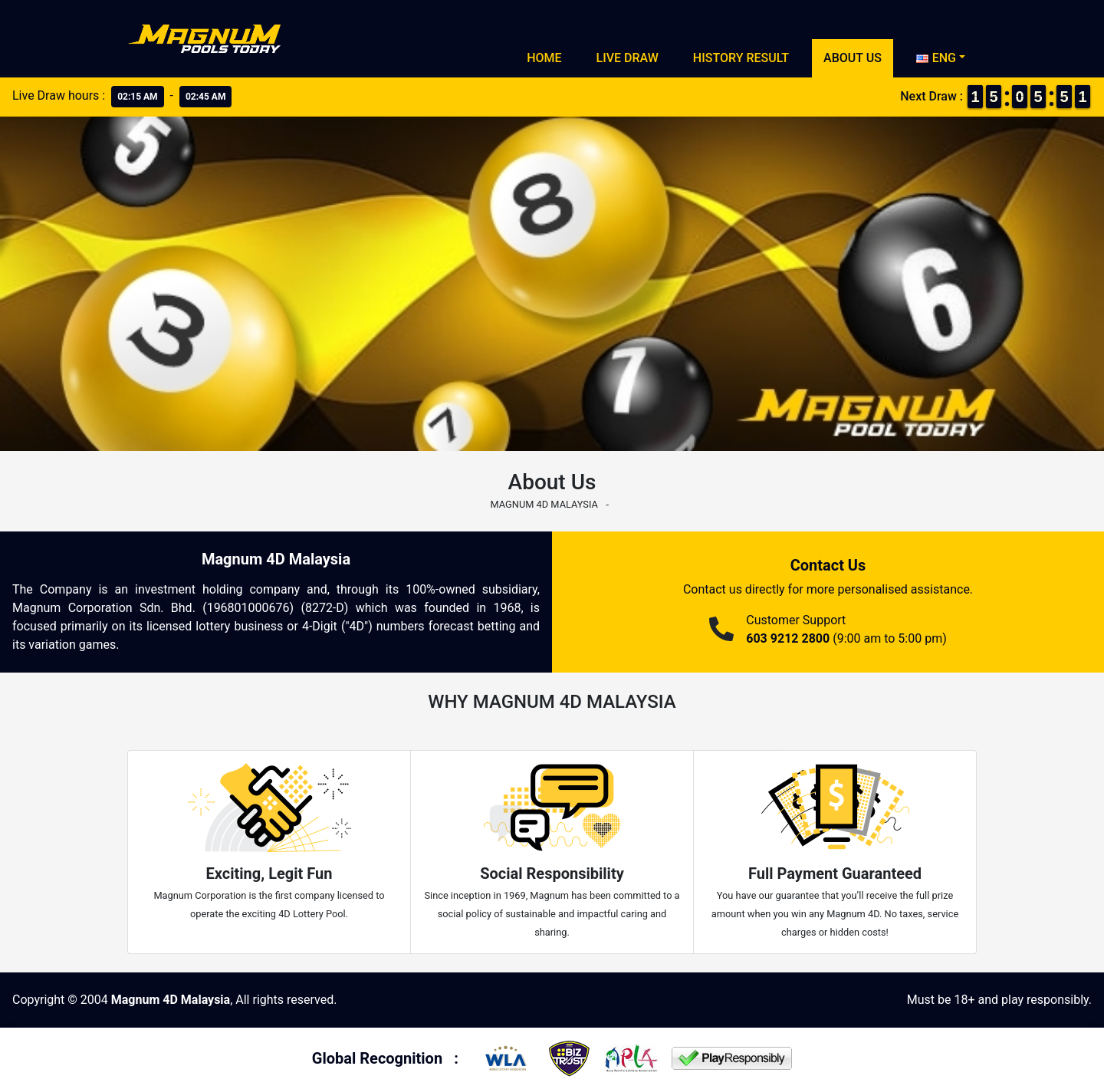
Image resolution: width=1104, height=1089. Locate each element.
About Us (852, 58)
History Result (741, 58)
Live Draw (627, 58)
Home (544, 58)
